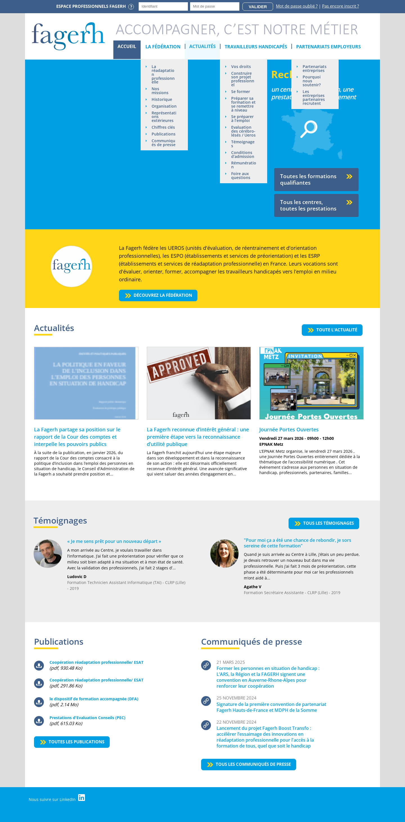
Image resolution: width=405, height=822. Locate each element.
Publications (164, 138)
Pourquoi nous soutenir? (312, 81)
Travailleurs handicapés (256, 47)
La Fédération (163, 47)
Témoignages (243, 144)
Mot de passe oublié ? (297, 6)
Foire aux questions (241, 176)
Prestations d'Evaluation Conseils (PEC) (87, 717)
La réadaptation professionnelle (163, 74)
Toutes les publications (76, 741)
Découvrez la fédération (163, 295)
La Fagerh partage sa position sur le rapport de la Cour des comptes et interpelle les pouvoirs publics (77, 436)
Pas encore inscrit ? (340, 6)
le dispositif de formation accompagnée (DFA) (94, 698)
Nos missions (160, 91)
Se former (240, 91)
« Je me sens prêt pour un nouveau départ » (114, 541)
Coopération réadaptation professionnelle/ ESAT (96, 662)
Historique (162, 99)
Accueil (127, 47)
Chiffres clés (163, 131)
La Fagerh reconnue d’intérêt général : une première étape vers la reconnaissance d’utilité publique (198, 436)
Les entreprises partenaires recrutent (314, 97)
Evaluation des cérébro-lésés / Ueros (243, 131)
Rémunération (242, 165)
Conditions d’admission (243, 155)
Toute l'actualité (336, 329)
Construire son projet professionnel (243, 79)
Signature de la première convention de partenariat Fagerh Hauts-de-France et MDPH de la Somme (271, 707)
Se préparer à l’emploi (242, 119)
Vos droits (241, 66)
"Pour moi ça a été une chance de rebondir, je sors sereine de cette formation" (297, 543)
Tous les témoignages (328, 523)
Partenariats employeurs (328, 47)
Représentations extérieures (164, 121)
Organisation (163, 108)
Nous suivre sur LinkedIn (57, 798)
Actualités (203, 47)
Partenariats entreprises (315, 68)
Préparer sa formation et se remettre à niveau (243, 104)
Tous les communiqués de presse (253, 764)
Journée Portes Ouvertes (289, 429)
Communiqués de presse (164, 147)
